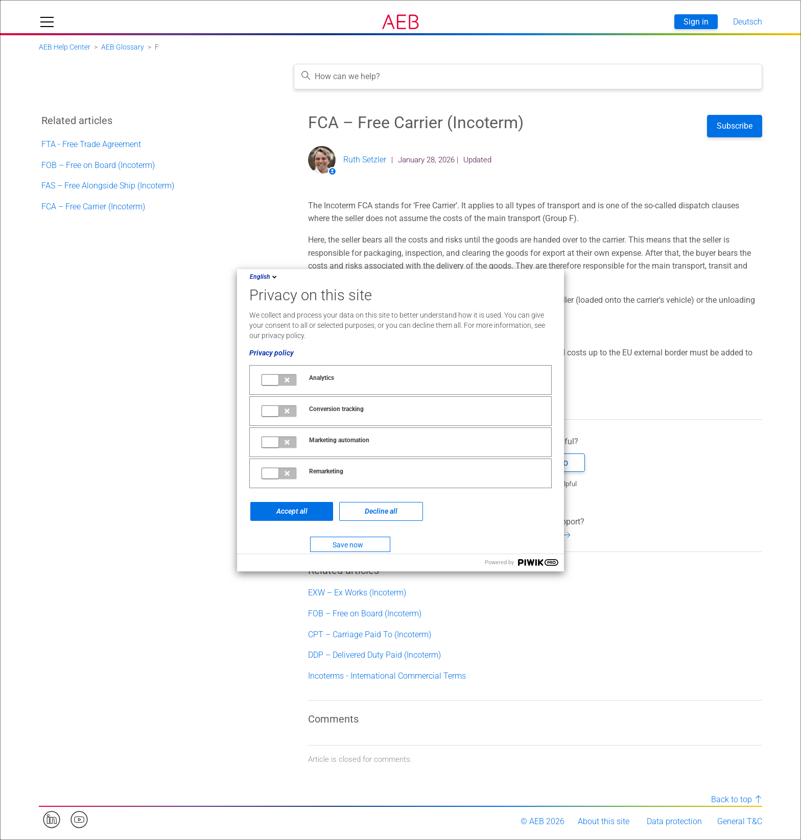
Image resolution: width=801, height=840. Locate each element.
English (264, 277)
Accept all (292, 511)
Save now (348, 545)
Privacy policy (271, 353)
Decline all (381, 511)
